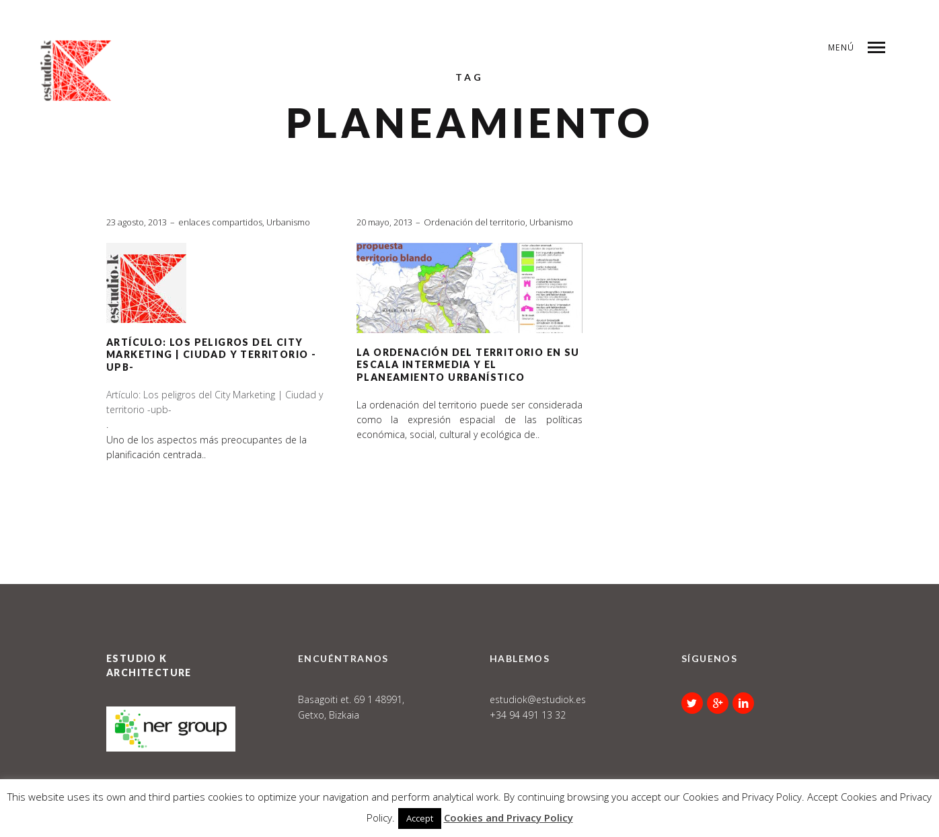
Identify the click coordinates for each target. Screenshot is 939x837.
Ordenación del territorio (474, 222)
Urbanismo (288, 222)
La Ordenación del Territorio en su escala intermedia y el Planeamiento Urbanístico (468, 365)
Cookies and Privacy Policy (508, 817)
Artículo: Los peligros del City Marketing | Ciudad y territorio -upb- (211, 354)
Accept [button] (419, 818)
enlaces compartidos (220, 222)
